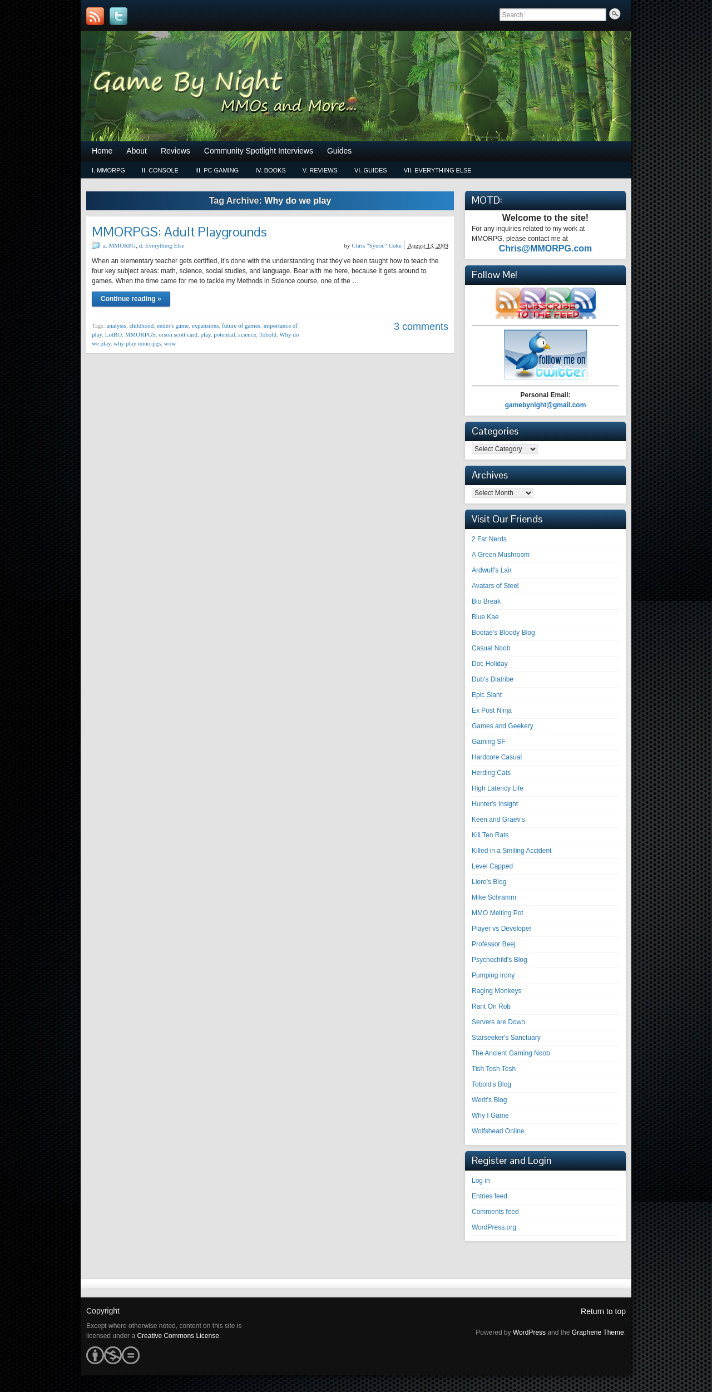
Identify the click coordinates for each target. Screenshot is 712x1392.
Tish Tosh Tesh (494, 1069)
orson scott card (178, 334)
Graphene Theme (598, 1332)
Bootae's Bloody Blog (503, 632)
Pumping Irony (493, 975)
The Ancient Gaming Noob (511, 1053)
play (205, 334)
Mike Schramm (494, 897)
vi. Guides (370, 170)
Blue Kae (485, 617)
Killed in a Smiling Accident (511, 851)
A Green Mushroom (501, 555)
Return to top (603, 1311)
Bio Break (486, 601)
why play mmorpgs (137, 343)
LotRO (113, 334)
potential (224, 334)
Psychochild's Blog (499, 960)
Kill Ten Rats (490, 835)
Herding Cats (491, 773)
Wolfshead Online (498, 1131)
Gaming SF (489, 742)
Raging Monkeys (496, 991)
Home (102, 150)
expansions (205, 325)
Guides (339, 150)
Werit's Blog (489, 1100)
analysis (116, 325)
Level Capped (492, 866)
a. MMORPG (119, 245)
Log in (481, 1180)
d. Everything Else (162, 245)
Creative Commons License (178, 1336)
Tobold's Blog (491, 1084)
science (247, 334)
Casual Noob (491, 648)
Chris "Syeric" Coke (377, 245)
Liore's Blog (489, 882)
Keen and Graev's (498, 819)
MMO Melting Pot (497, 913)
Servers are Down (498, 1022)
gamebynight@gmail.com (545, 405)
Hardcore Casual (497, 757)
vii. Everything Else (438, 170)
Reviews (175, 150)
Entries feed (489, 1196)
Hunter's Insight (495, 804)
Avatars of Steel (495, 586)
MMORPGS (140, 334)
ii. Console (160, 170)
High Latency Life (497, 788)
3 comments (421, 326)
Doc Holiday (490, 664)
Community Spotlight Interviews (258, 150)
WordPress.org (494, 1227)
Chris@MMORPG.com (545, 248)
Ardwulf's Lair (492, 570)
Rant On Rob (491, 1006)
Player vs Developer (501, 928)
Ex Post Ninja (492, 710)
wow (170, 343)
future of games (241, 325)
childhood (141, 325)
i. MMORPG (108, 170)
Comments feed (495, 1212)
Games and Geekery (502, 726)
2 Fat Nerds (489, 539)
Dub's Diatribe (492, 679)
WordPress (529, 1332)
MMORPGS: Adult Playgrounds (179, 231)
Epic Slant (487, 695)
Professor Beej (494, 944)
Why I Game (490, 1115)
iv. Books (270, 170)
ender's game (173, 325)
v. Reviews (320, 170)
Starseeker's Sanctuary (506, 1037)
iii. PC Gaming (217, 170)
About (136, 150)
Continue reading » (131, 299)
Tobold (267, 334)
